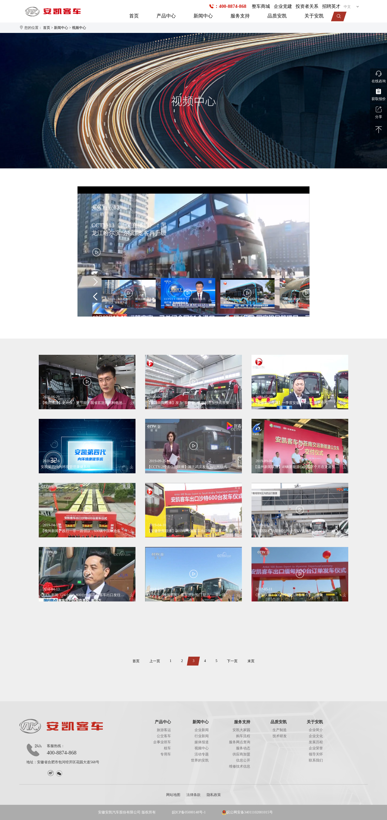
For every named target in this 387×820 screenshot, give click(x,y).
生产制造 (280, 730)
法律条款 (193, 795)
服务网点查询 (239, 742)
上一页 (154, 661)
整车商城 (261, 6)
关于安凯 (314, 15)
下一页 (232, 661)
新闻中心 (203, 15)
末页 (251, 661)
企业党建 (283, 6)
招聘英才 (331, 6)
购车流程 (243, 736)
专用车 (165, 754)
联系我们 (316, 760)
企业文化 (316, 736)
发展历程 (316, 742)
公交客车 (164, 736)
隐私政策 (214, 795)
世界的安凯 (200, 760)
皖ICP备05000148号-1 (189, 812)
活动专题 (202, 754)
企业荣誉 (316, 748)
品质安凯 (277, 15)
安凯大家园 (241, 730)
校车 (167, 748)
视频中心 (79, 28)
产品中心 (166, 15)
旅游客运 (164, 730)
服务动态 (243, 748)
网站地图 (173, 795)
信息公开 (243, 760)
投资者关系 (307, 6)
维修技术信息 (239, 766)
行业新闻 (202, 736)
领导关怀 (316, 754)
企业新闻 (202, 730)
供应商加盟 (241, 754)
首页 (134, 15)
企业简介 (316, 730)
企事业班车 (162, 742)
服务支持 (240, 15)
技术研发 (280, 736)
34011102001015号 (258, 812)
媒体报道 (202, 742)
